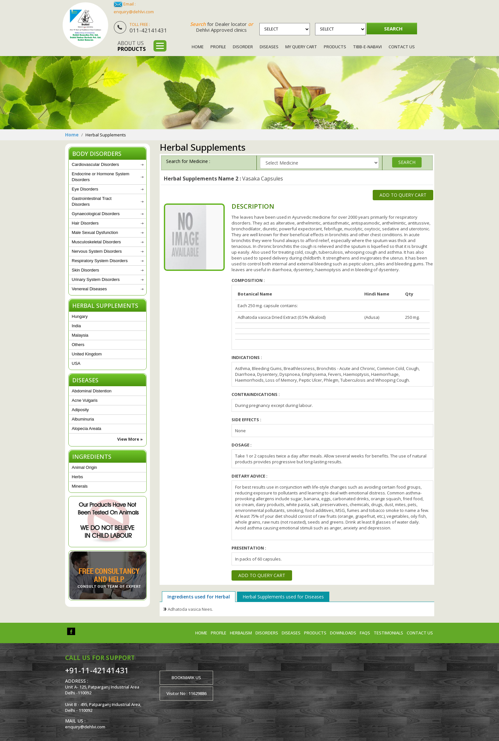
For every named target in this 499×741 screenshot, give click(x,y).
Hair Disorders (85, 223)
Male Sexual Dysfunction (95, 232)
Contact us (420, 633)
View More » (130, 439)
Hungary (80, 316)
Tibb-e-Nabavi (367, 47)
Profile (218, 47)
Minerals (80, 486)
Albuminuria (83, 419)
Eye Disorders (85, 189)
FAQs (365, 633)
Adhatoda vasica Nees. (190, 609)
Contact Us (402, 47)
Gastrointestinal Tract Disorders (92, 201)
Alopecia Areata (86, 428)
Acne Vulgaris (85, 400)
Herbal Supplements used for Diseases (283, 597)
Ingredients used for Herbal (198, 597)
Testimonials (388, 633)
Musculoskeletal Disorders (96, 241)
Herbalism (241, 633)
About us (132, 46)
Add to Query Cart (403, 195)
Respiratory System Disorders (100, 260)
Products (335, 47)
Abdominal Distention (92, 390)
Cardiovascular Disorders (95, 164)
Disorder (243, 47)
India (76, 325)
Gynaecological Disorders (96, 213)
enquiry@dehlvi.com (134, 12)
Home (198, 47)
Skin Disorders (85, 270)
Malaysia (80, 335)
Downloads (343, 633)
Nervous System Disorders (97, 251)
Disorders (266, 633)
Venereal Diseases (89, 288)
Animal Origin (84, 467)
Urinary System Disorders (96, 279)
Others (78, 344)
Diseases (269, 47)
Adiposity (80, 409)
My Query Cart (301, 47)
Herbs (77, 476)
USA (76, 363)
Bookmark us (186, 677)
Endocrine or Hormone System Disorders (101, 176)
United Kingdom (87, 354)
